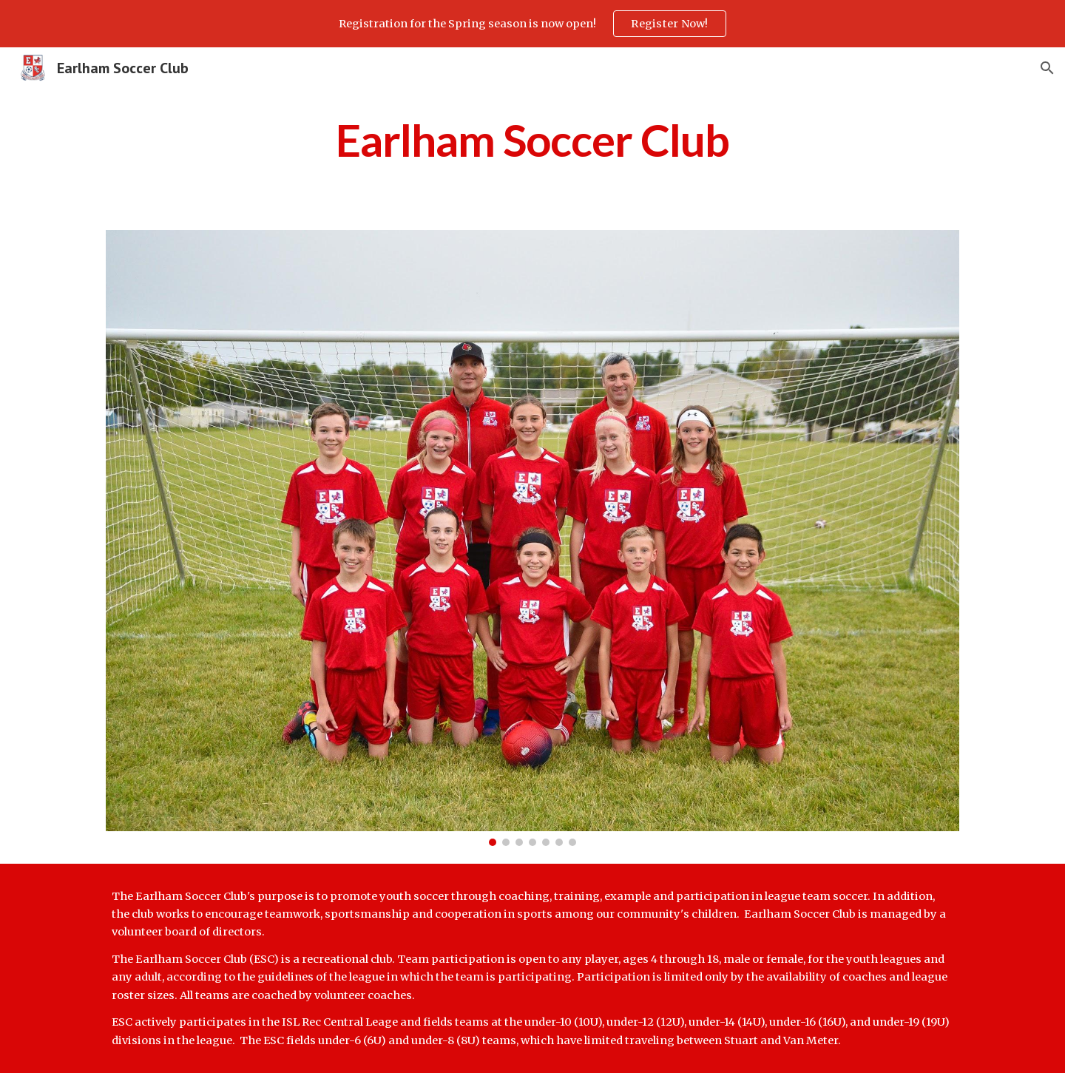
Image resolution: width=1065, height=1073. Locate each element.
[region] (532, 23)
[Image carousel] (532, 538)
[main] (532, 140)
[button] (1047, 68)
